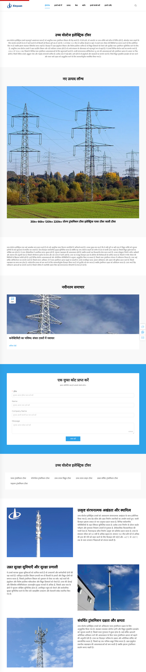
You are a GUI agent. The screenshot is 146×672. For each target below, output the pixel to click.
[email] (142, 337)
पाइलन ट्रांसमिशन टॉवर (19, 483)
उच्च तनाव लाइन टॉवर (84, 478)
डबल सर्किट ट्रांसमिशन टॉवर (107, 478)
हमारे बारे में (58, 5)
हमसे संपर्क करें (95, 5)
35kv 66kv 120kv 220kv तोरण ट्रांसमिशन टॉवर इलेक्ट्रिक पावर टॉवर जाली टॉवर (73, 221)
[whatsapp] (142, 332)
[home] (15, 5)
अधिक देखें (12, 346)
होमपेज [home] (47, 5)
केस (76, 5)
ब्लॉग (83, 5)
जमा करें (73, 439)
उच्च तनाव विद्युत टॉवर (62, 478)
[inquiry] (142, 327)
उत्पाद (69, 5)
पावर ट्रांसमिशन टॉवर (18, 478)
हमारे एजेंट (108, 5)
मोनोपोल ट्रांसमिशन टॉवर (40, 478)
